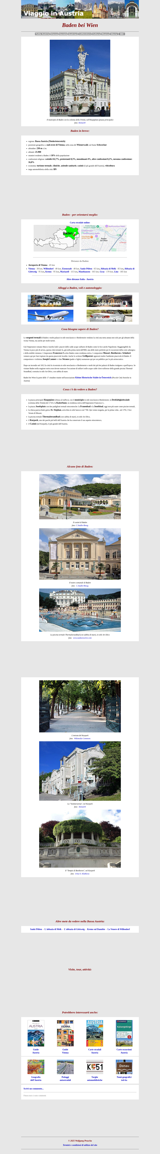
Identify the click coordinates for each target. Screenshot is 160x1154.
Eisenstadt (67, 268)
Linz (116, 271)
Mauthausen (84, 271)
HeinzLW (82, 807)
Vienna (31, 268)
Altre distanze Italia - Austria (80, 279)
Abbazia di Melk (108, 268)
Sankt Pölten (86, 268)
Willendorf (48, 268)
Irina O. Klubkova (82, 874)
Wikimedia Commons (82, 738)
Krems (48, 271)
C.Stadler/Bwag (82, 525)
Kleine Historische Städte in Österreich (93, 377)
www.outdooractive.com (82, 638)
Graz (102, 271)
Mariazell (64, 271)
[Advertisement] (80, 193)
